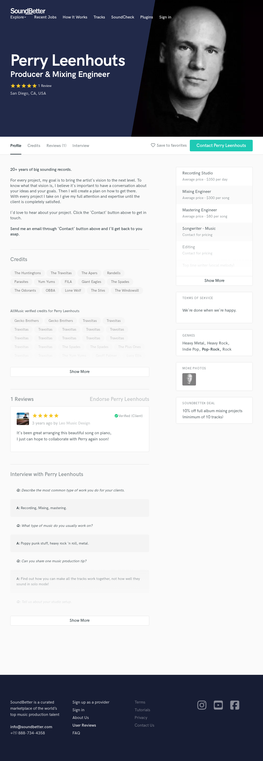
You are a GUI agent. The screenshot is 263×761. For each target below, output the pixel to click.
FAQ (76, 733)
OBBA (50, 290)
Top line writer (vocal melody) (208, 265)
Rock (226, 349)
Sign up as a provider (90, 702)
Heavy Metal (193, 343)
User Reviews (84, 725)
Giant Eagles (91, 282)
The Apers (89, 273)
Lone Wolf (73, 290)
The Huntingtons (27, 273)
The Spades (120, 282)
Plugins (146, 17)
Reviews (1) (56, 145)
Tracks (99, 17)
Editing (188, 247)
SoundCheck (122, 17)
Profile (15, 145)
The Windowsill (127, 290)
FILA (68, 282)
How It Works (75, 17)
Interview (80, 145)
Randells (113, 273)
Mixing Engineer (196, 191)
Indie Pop (190, 349)
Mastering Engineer (199, 210)
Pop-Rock (211, 349)
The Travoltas (61, 273)
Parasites (21, 282)
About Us (80, 717)
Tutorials (142, 710)
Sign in (165, 17)
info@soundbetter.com (31, 727)
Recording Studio (197, 173)
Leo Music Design (74, 423)
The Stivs (98, 290)
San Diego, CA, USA (28, 93)
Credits (33, 145)
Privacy (141, 717)
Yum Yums (46, 282)
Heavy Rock (217, 343)
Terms (140, 702)
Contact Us (144, 725)
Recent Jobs (45, 17)
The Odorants (25, 290)
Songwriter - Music (199, 228)
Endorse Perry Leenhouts (119, 399)
